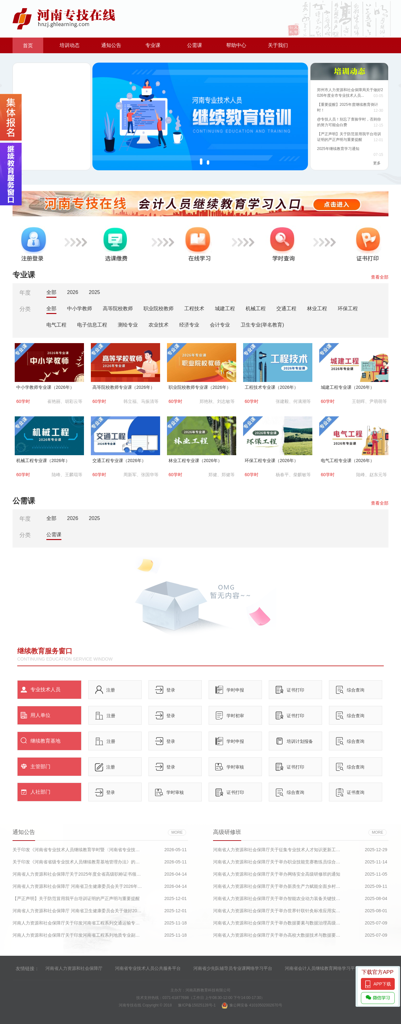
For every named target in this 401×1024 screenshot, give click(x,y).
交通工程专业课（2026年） (119, 460)
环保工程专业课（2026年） (271, 460)
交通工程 (286, 308)
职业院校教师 (158, 308)
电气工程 (56, 324)
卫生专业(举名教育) (262, 324)
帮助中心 (236, 45)
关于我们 (278, 45)
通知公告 (111, 45)
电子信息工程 (92, 324)
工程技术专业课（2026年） (271, 387)
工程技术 (194, 308)
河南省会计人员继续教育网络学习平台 (322, 968)
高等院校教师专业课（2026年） (123, 387)
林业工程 (317, 308)
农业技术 (158, 324)
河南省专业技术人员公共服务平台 (148, 968)
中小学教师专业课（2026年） (45, 387)
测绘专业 (128, 324)
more (177, 832)
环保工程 (348, 308)
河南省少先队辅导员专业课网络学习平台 (232, 968)
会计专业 (220, 324)
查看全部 (379, 277)
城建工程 (225, 308)
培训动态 (70, 45)
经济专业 (189, 324)
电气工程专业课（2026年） (347, 460)
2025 (94, 292)
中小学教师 (79, 308)
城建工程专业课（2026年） (347, 387)
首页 (28, 45)
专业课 (152, 45)
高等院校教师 (118, 308)
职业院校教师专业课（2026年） (200, 387)
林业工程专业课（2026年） (195, 460)
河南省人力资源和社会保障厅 (73, 968)
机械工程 (256, 308)
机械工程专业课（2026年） (43, 460)
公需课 (194, 45)
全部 (51, 292)
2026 (72, 292)
